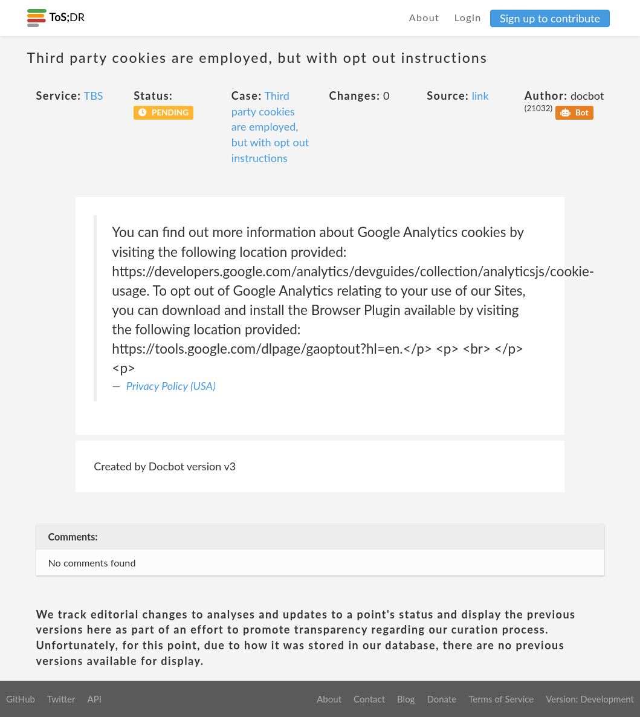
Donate (441, 698)
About (424, 17)
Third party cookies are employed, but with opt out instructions (270, 126)
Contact (369, 698)
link (480, 95)
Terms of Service (501, 698)
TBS (93, 95)
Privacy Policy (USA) (171, 385)
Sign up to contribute (550, 18)
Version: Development (590, 698)
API (94, 698)
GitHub (20, 698)
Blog (406, 698)
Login (468, 17)
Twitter (61, 698)
